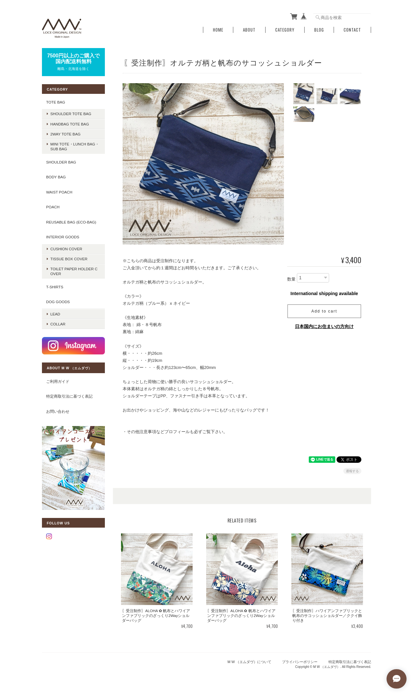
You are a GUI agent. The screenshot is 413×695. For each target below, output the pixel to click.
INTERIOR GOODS (62, 237)
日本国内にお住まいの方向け (324, 326)
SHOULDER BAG (61, 162)
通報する (352, 471)
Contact (352, 30)
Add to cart (324, 311)
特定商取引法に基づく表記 (69, 396)
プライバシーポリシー (299, 662)
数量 (291, 279)
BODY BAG (56, 177)
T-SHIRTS (54, 287)
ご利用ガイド (57, 381)
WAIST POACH (59, 192)
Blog (319, 30)
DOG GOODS (58, 302)
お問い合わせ (57, 411)
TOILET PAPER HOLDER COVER (73, 271)
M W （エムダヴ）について (249, 662)
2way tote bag (65, 134)
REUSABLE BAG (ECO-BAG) (71, 222)
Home (218, 30)
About (249, 30)
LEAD (55, 314)
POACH (53, 207)
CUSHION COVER (66, 249)
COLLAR (57, 324)
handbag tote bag (69, 124)
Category (285, 30)
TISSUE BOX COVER (68, 259)
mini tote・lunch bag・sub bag (74, 146)
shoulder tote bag (70, 114)
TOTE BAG (55, 102)
